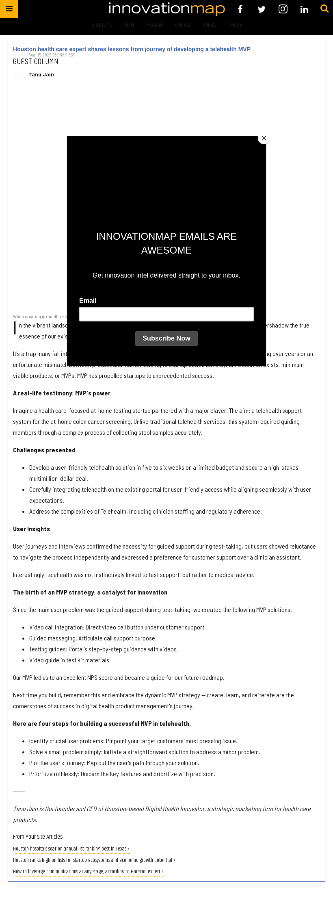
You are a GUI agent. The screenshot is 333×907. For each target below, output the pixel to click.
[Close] (264, 138)
